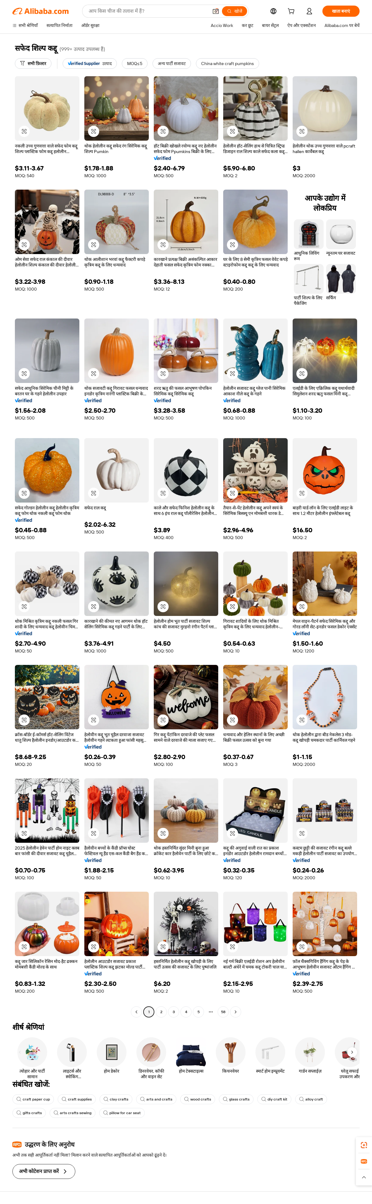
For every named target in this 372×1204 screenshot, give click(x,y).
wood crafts (197, 1099)
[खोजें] (234, 11)
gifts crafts (29, 1112)
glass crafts (236, 1099)
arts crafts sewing (72, 1112)
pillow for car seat (122, 1112)
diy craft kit (274, 1099)
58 (223, 1012)
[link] (364, 1145)
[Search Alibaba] (148, 11)
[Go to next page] (235, 1011)
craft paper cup (33, 1099)
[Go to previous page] (136, 1011)
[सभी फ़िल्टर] (33, 63)
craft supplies (77, 1099)
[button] (215, 11)
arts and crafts (156, 1099)
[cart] (292, 12)
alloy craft (311, 1099)
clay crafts (116, 1099)
